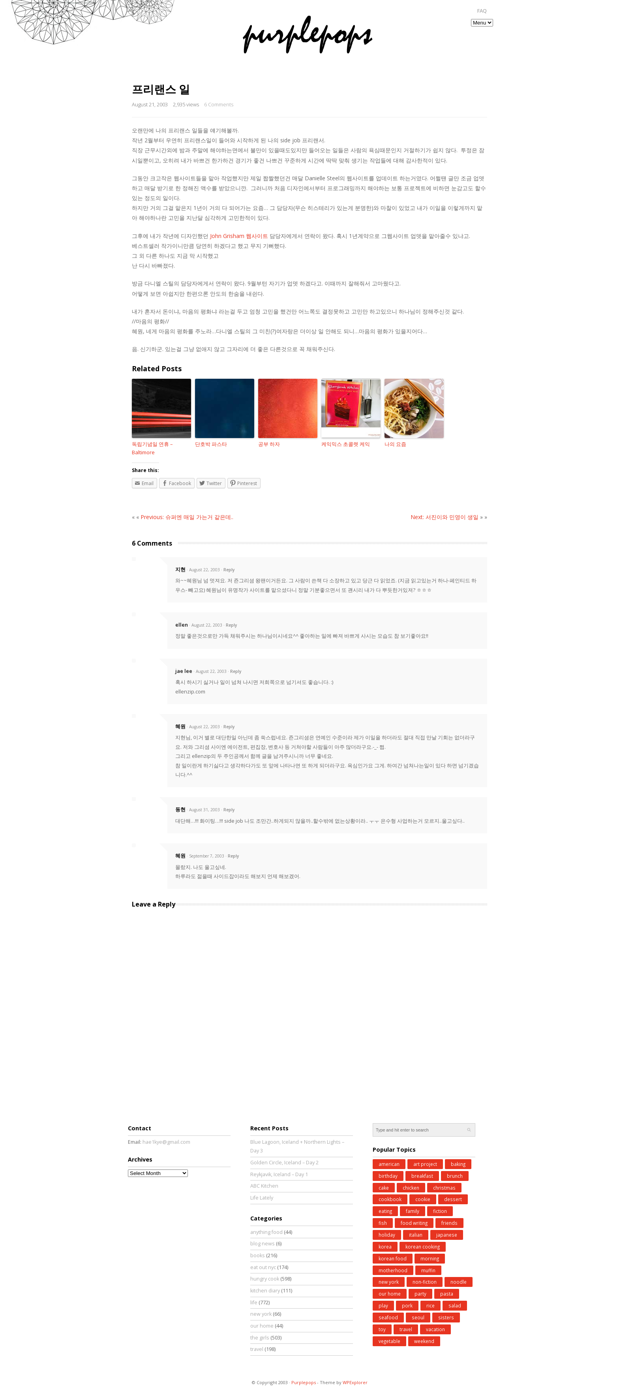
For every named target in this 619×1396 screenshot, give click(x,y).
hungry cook (264, 1278)
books (257, 1255)
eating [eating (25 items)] (385, 1211)
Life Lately (261, 1197)
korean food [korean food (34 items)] (393, 1258)
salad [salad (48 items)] (454, 1305)
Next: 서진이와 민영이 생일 (444, 517)
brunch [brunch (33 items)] (455, 1176)
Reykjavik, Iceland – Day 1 (279, 1174)
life (253, 1302)
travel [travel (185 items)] (406, 1329)
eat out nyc (263, 1267)
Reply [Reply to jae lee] (235, 671)
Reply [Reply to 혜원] (228, 726)
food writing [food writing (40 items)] (414, 1223)
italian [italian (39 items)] (415, 1235)
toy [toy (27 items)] (382, 1329)
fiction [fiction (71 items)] (440, 1211)
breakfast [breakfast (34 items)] (422, 1176)
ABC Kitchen (264, 1186)
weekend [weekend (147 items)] (424, 1341)
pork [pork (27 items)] (407, 1305)
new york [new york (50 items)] (389, 1282)
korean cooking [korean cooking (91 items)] (422, 1246)
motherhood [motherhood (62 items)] (393, 1270)
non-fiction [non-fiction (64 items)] (425, 1282)
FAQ (482, 11)
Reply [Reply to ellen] (231, 625)
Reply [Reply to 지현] (228, 569)
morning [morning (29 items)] (429, 1258)
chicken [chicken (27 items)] (411, 1187)
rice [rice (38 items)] (430, 1305)
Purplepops (303, 1382)
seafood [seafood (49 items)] (388, 1317)
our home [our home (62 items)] (390, 1293)
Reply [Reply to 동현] (228, 809)
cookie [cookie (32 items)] (422, 1199)
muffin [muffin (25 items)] (428, 1270)
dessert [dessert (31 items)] (453, 1199)
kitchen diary (265, 1290)
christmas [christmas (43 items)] (444, 1187)
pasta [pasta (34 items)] (446, 1293)
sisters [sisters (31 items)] (446, 1317)
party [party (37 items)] (420, 1293)
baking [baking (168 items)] (458, 1164)
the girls (259, 1337)
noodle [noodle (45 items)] (458, 1282)
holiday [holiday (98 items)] (387, 1235)
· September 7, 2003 (205, 856)
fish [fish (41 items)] (383, 1223)
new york (261, 1314)
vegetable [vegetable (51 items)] (389, 1341)
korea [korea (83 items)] (385, 1246)
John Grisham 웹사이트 (238, 236)
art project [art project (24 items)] (425, 1164)
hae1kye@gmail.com (166, 1142)
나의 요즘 (395, 444)
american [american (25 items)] (389, 1164)
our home (262, 1325)
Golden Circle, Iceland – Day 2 (284, 1162)
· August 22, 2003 (203, 569)
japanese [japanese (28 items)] (446, 1235)
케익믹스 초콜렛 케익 (345, 444)
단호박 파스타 (211, 444)
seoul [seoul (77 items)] (418, 1317)
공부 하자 (269, 444)
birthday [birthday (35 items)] (388, 1176)
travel (256, 1349)
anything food (266, 1232)
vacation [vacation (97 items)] (435, 1329)
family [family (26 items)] (412, 1211)
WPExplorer (355, 1382)
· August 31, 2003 (203, 809)
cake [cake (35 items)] (384, 1187)
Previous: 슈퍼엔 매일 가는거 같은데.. (187, 517)
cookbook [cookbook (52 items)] (390, 1199)
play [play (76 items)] (383, 1305)
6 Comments (218, 104)
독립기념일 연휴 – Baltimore (152, 448)
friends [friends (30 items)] (449, 1223)
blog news (262, 1243)
